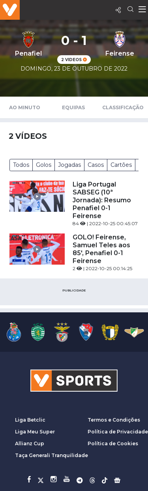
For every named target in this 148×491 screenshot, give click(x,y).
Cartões (121, 164)
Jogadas (69, 164)
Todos (21, 164)
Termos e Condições (114, 420)
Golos (43, 164)
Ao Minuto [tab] (24, 107)
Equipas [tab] (73, 107)
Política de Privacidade (118, 432)
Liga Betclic (30, 420)
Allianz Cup (29, 443)
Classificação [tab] (123, 107)
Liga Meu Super (35, 432)
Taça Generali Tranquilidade (51, 455)
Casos (96, 164)
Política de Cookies (113, 443)
